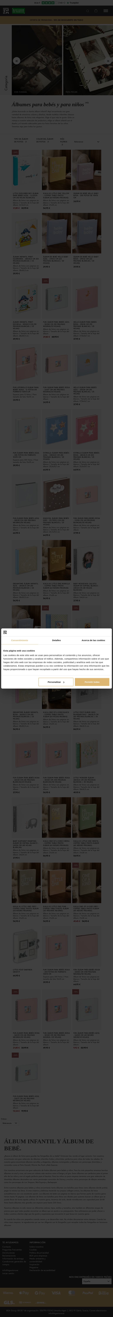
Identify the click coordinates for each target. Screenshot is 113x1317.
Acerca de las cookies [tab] (93, 640)
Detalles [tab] (56, 640)
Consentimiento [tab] (19, 640)
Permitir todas (92, 682)
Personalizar (56, 682)
